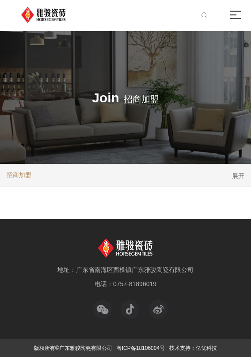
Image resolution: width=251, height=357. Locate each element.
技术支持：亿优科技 (193, 348)
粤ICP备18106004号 (141, 348)
